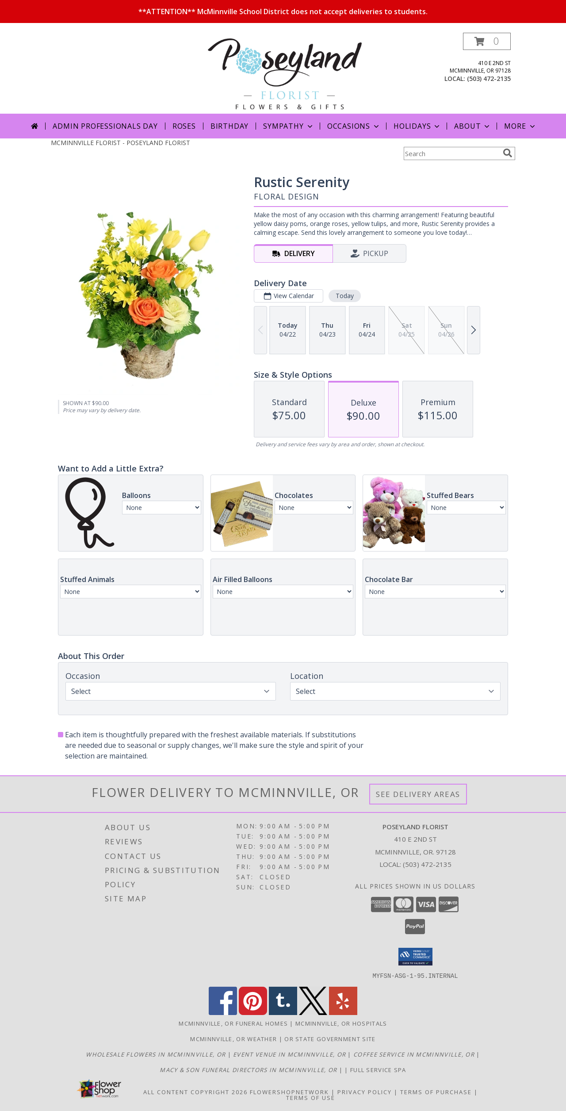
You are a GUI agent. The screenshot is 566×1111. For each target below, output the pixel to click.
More (520, 126)
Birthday (229, 126)
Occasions (354, 126)
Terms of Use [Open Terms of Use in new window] (310, 1097)
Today (345, 295)
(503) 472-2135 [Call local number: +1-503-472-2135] (489, 78)
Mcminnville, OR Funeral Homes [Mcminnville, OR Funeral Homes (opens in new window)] (233, 1023)
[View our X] (313, 1012)
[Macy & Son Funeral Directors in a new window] (249, 1069)
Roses (184, 126)
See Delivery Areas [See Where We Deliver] (418, 794)
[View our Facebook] (223, 1012)
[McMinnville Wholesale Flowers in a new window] (156, 1054)
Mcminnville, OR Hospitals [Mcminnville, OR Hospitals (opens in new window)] (341, 1023)
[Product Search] (451, 153)
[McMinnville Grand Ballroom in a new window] (290, 1054)
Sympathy (288, 126)
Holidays (417, 126)
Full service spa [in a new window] (378, 1069)
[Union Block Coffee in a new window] (414, 1054)
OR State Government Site (329, 1038)
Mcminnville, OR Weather (233, 1038)
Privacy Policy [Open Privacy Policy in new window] (364, 1092)
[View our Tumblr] (283, 1012)
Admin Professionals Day (105, 126)
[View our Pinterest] (253, 1012)
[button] (487, 41)
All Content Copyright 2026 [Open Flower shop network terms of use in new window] (195, 1092)
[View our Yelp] (343, 1012)
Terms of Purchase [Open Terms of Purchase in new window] (436, 1092)
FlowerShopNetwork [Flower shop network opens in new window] (289, 1092)
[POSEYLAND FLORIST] (285, 73)
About (472, 126)
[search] (508, 153)
